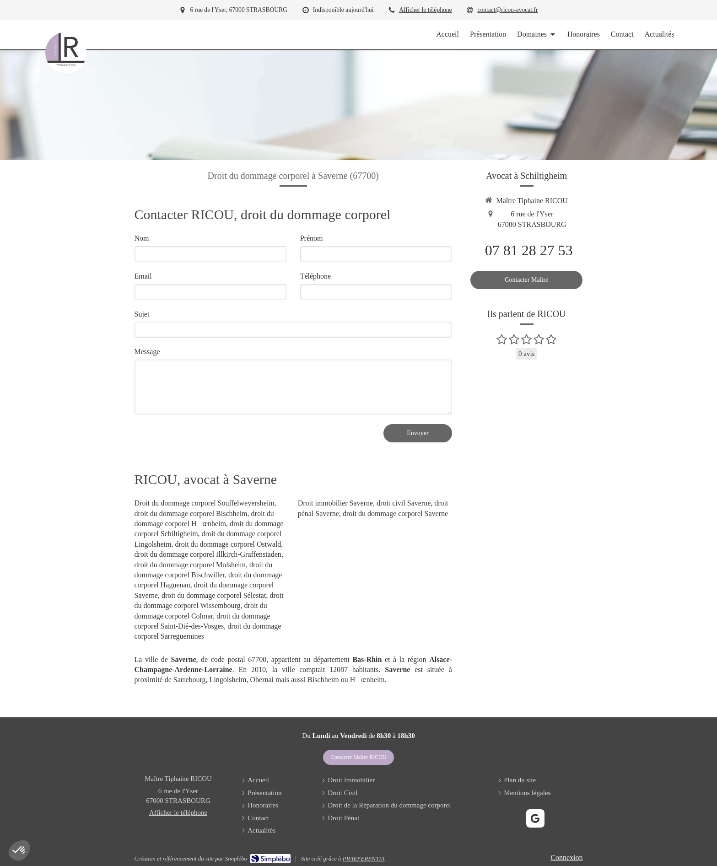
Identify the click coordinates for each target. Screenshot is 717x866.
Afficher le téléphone (425, 9)
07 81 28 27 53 (529, 250)
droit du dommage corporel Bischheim (191, 513)
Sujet (142, 314)
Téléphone (315, 276)
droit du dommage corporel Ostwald (228, 544)
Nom (142, 238)
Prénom (311, 238)
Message (147, 351)
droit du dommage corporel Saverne (395, 513)
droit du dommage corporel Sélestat (214, 595)
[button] (19, 850)
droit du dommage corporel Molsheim (190, 565)
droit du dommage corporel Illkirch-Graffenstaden (208, 554)
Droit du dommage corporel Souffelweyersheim (205, 503)
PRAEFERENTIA (364, 858)
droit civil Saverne (404, 503)
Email (143, 276)
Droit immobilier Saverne (335, 503)
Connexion (566, 857)
